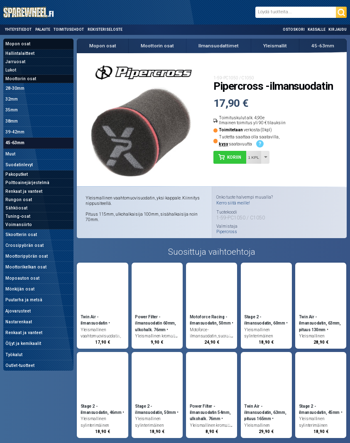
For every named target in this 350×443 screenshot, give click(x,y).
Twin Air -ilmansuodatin (94, 320)
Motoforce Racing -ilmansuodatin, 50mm (210, 320)
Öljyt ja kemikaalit (23, 343)
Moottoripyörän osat (26, 256)
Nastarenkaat (18, 322)
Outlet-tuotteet (19, 365)
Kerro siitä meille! (233, 203)
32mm (11, 99)
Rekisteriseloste (105, 29)
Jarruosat (15, 61)
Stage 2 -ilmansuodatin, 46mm (101, 409)
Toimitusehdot (69, 29)
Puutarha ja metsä (23, 300)
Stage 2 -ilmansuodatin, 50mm (155, 409)
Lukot (10, 70)
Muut (10, 154)
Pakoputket (16, 174)
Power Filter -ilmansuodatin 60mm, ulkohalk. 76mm (155, 323)
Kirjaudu (337, 29)
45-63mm (14, 142)
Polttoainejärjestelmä (27, 182)
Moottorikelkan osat (26, 267)
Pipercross (226, 232)
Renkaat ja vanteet (23, 191)
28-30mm (14, 88)
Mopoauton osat (22, 278)
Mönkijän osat (19, 289)
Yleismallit (275, 46)
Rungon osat (18, 199)
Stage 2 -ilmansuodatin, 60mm (264, 320)
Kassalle (317, 29)
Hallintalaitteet (19, 53)
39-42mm (14, 132)
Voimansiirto (18, 224)
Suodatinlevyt (19, 164)
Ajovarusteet (18, 311)
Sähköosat (16, 208)
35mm (11, 110)
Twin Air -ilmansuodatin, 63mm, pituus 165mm (265, 412)
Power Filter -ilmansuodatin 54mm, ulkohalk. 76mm (210, 412)
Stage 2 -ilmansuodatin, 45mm (319, 409)
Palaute (42, 29)
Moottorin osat (20, 78)
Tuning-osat (17, 216)
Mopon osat (17, 44)
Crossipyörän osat (24, 245)
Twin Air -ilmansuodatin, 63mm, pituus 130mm (320, 323)
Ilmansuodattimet (218, 46)
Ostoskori (294, 29)
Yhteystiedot (18, 29)
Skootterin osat (21, 234)
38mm (11, 121)
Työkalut (13, 354)
